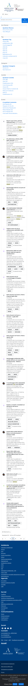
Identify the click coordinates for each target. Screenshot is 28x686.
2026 (9, 426)
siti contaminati (13, 225)
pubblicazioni (7, 43)
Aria (2, 551)
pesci (9, 352)
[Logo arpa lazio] (9, 7)
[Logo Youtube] (8, 628)
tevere (10, 354)
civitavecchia (12, 204)
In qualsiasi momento (9, 102)
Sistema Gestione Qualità (8, 582)
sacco (10, 332)
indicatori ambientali (10, 56)
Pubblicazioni (8, 83)
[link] (1, 17)
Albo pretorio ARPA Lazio (7, 666)
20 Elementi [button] (7, 532)
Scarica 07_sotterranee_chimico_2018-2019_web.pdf (14, 142)
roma (9, 245)
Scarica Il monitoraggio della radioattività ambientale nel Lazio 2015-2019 (15, 387)
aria (9, 202)
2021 (5, 50)
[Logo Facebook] (2, 628)
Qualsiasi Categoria (9, 66)
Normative (7, 69)
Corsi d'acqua (7, 85)
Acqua (5, 87)
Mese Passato (8, 109)
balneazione (7, 54)
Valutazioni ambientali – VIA (8, 570)
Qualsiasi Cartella (8, 77)
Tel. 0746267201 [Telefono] (5, 635)
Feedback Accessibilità (18, 640)
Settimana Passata (9, 108)
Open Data (4, 572)
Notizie (5, 68)
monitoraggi (7, 45)
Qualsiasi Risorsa (8, 28)
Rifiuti (2, 557)
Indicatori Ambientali (7, 547)
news (15, 202)
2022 (5, 47)
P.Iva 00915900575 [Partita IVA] (6, 637)
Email (5, 640)
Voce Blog (6, 31)
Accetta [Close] (21, 684)
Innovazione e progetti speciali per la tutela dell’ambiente (13, 575)
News (2, 614)
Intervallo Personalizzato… (10, 113)
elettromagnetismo (14, 523)
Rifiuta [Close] (15, 684)
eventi (15, 525)
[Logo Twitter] (5, 628)
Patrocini (3, 606)
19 (21, 539)
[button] (5, 14)
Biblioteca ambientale (7, 604)
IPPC (2, 565)
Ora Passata (7, 104)
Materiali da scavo (6, 596)
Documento (7, 29)
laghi (9, 271)
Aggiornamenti (5, 616)
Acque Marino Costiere (10, 89)
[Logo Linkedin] (10, 628)
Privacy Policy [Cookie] (8, 684)
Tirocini (3, 609)
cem (15, 520)
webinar (10, 379)
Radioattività (4, 561)
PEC (2, 640)
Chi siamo (3, 580)
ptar (5, 52)
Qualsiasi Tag (7, 39)
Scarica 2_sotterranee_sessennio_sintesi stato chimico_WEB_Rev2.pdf (14, 161)
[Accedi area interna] (3, 643)
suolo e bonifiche (13, 424)
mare (5, 58)
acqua (6, 41)
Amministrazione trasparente (7, 663)
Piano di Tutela (8, 90)
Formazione (4, 607)
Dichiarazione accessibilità (7, 669)
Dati (5, 79)
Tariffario (3, 594)
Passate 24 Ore (8, 106)
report (10, 419)
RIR (2, 568)
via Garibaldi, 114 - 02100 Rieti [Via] (9, 633)
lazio (5, 49)
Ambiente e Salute (6, 563)
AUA (2, 566)
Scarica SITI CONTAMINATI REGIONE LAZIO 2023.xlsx (14, 211)
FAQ (2, 602)
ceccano (17, 332)
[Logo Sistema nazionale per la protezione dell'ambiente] (19, 7)
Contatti (3, 584)
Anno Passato (8, 111)
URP (2, 586)
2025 (22, 269)
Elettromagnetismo (6, 559)
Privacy (2, 672)
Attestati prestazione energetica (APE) (11, 600)
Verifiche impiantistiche (7, 598)
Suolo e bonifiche (6, 555)
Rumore (3, 553)
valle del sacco (13, 421)
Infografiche (4, 620)
